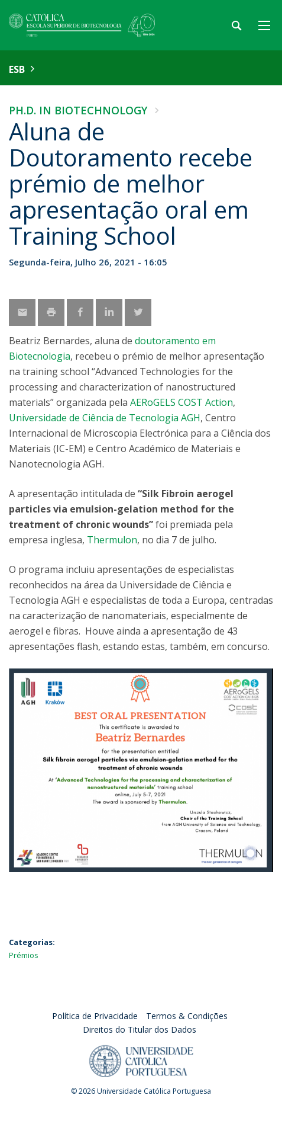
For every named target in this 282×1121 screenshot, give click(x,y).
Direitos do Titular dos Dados (139, 1029)
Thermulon (112, 539)
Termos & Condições (187, 1015)
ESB (17, 69)
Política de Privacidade (95, 1015)
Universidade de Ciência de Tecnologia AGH (104, 417)
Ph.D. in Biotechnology (78, 110)
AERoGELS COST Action (181, 402)
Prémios (23, 955)
